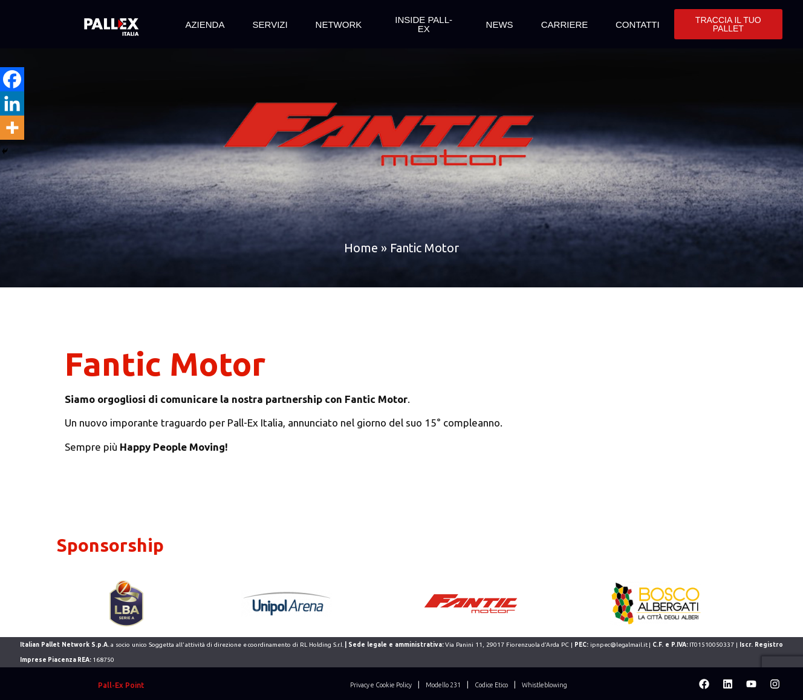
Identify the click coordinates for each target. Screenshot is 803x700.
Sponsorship (110, 545)
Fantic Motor (165, 363)
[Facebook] (12, 79)
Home (361, 248)
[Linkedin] (12, 103)
